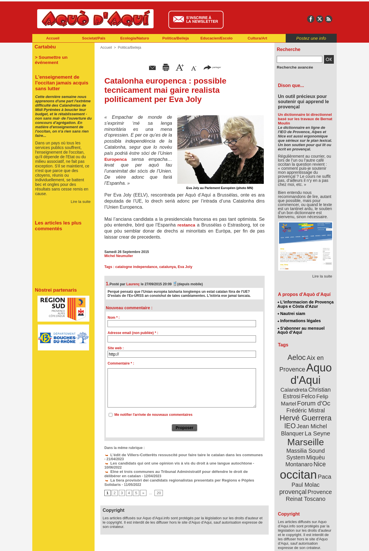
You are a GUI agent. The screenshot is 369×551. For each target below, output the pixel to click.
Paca (323, 451)
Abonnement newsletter (58, 542)
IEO (292, 412)
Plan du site (159, 542)
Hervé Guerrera (306, 404)
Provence (297, 465)
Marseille (296, 426)
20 (157, 487)
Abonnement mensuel (108, 542)
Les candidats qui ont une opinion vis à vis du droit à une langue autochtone (170, 463)
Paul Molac (293, 459)
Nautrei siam (291, 313)
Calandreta (320, 377)
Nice (318, 440)
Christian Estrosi (298, 384)
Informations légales (299, 320)
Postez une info (311, 38)
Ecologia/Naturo (134, 38)
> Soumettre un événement (60, 56)
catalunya (166, 267)
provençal (318, 459)
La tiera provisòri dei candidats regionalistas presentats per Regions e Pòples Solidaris (179, 475)
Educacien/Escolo (216, 38)
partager (212, 67)
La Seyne (316, 419)
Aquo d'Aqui (304, 370)
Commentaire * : (121, 363)
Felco (324, 384)
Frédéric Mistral (312, 398)
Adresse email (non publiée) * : (133, 333)
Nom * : (114, 318)
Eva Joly (183, 267)
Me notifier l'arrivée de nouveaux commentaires (153, 415)
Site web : (116, 348)
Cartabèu (44, 46)
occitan (299, 450)
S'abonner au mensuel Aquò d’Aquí (301, 328)
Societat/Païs (94, 38)
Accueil (52, 38)
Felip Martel (297, 391)
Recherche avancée (293, 67)
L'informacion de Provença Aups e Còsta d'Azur (305, 304)
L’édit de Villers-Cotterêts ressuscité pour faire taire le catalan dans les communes (175, 454)
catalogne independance (135, 267)
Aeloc (297, 355)
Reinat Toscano (310, 468)
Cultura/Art (257, 38)
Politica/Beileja (175, 38)
